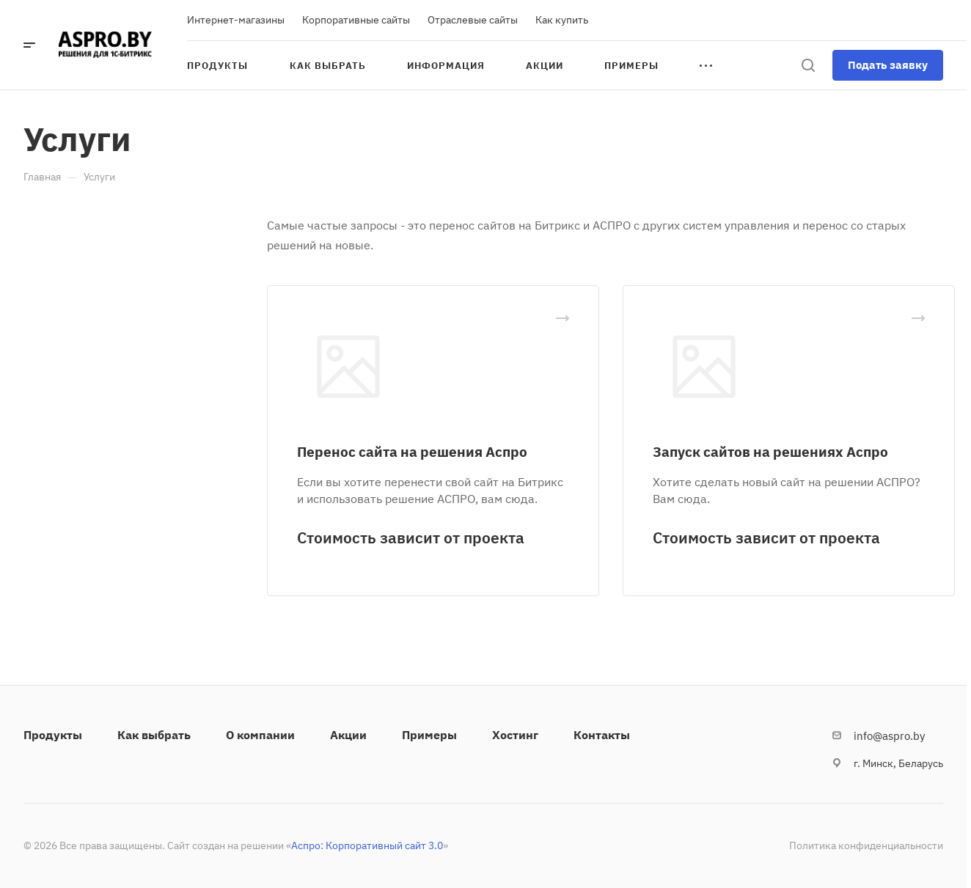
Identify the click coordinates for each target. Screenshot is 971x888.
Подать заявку (888, 65)
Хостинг (515, 734)
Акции (348, 734)
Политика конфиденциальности (866, 845)
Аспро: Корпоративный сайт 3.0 (367, 845)
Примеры (429, 734)
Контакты (602, 734)
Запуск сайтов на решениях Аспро (770, 451)
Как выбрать (154, 734)
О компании (260, 734)
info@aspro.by (889, 736)
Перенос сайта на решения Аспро (412, 451)
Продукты (52, 734)
